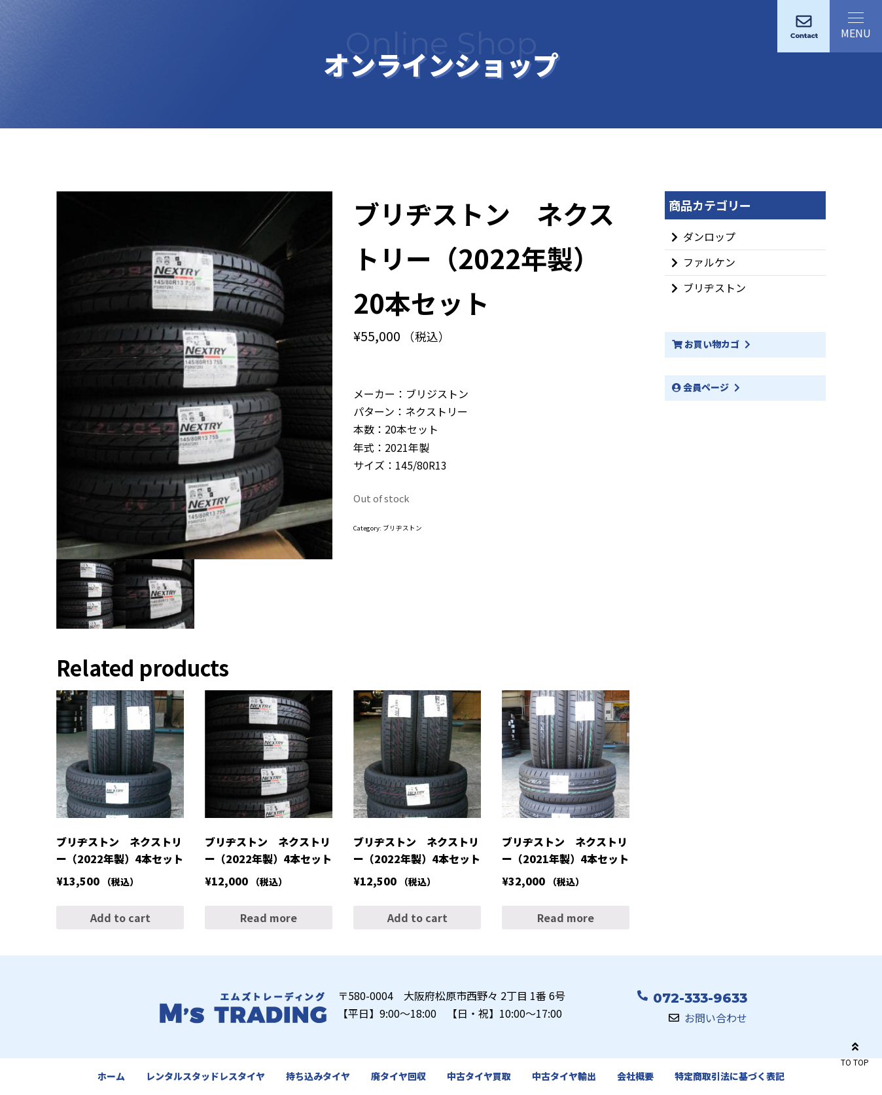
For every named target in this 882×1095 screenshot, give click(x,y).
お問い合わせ (715, 1018)
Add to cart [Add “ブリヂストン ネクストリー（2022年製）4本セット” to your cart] (120, 917)
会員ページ (700, 387)
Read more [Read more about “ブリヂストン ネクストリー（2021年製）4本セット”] (565, 917)
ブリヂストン (402, 527)
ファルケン (709, 262)
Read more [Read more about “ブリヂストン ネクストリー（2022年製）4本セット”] (268, 917)
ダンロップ (709, 236)
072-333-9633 (700, 998)
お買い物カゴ (705, 343)
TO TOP (855, 1052)
